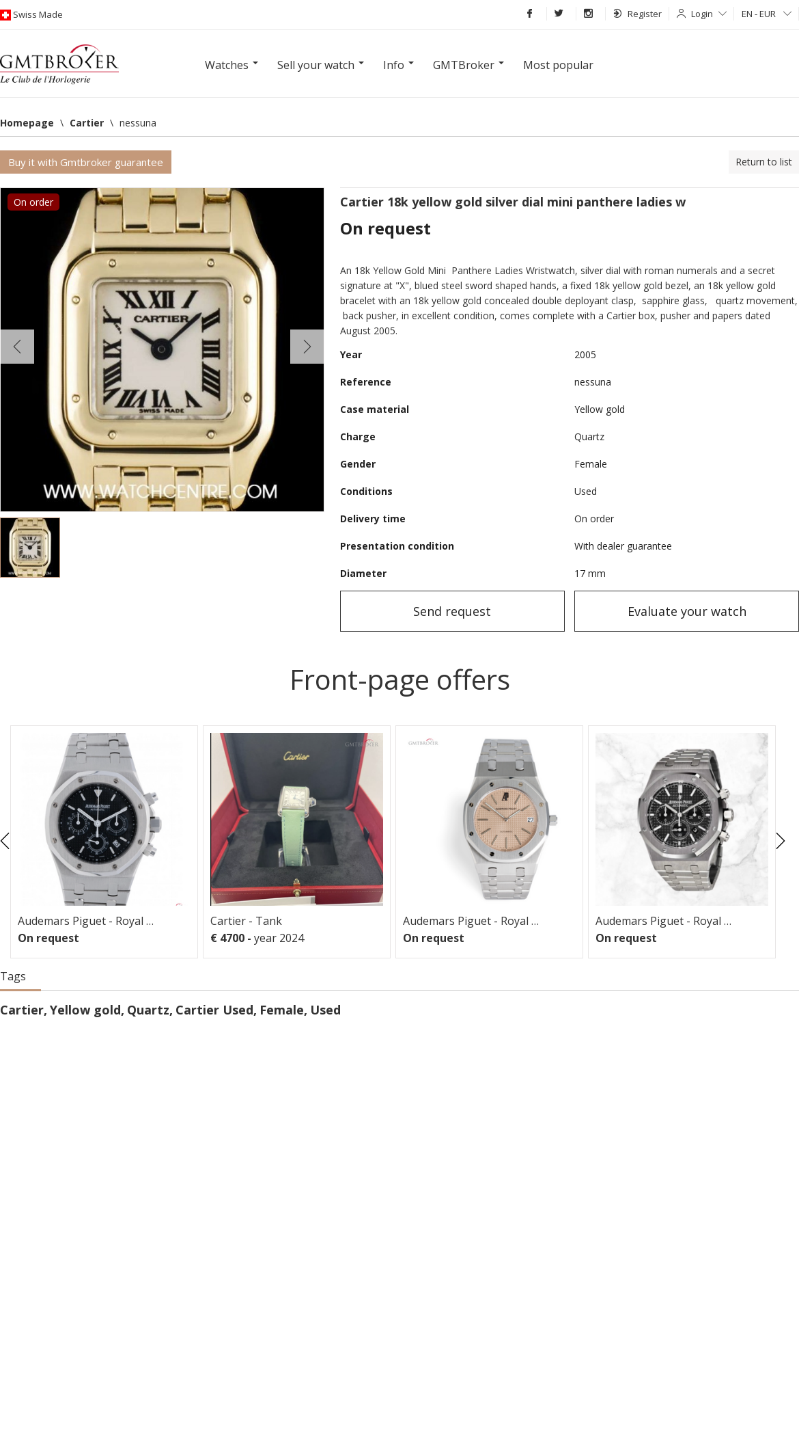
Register (637, 14)
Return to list (763, 161)
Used (325, 1009)
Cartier (22, 1009)
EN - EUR (766, 14)
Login (709, 14)
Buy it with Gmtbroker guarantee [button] (85, 162)
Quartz (148, 1009)
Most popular (558, 64)
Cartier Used (214, 1009)
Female (282, 1009)
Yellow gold (85, 1009)
